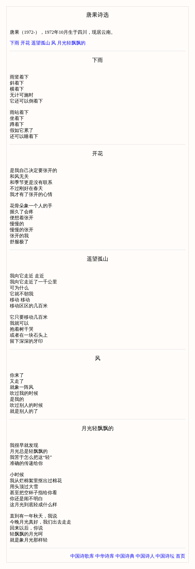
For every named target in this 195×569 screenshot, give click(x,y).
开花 (25, 42)
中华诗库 (104, 556)
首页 (180, 556)
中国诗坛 (165, 556)
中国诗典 (124, 556)
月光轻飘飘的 (71, 42)
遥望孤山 (40, 42)
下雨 (14, 42)
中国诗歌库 (82, 556)
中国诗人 (145, 556)
